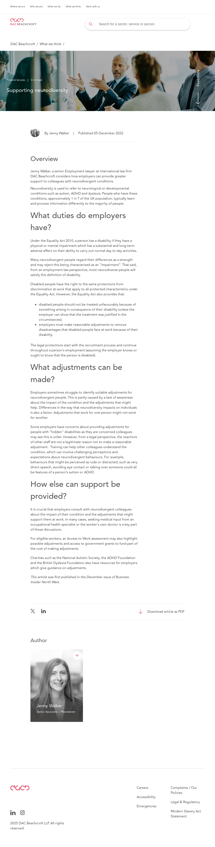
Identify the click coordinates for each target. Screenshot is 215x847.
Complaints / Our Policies (184, 790)
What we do (54, 6)
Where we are (17, 6)
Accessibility (146, 797)
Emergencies (146, 806)
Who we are (36, 6)
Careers (142, 787)
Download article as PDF (166, 611)
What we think (73, 6)
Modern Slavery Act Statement (186, 814)
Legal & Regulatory (185, 802)
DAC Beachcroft (22, 44)
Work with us (93, 6)
